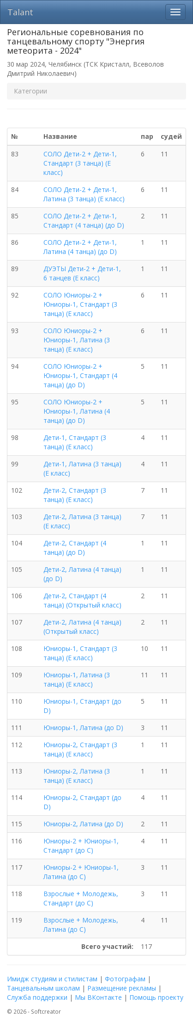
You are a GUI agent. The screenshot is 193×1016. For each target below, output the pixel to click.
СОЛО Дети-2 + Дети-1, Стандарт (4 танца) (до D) (83, 220)
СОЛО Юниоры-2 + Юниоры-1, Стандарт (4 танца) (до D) (80, 375)
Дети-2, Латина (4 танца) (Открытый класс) (82, 627)
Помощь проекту (156, 997)
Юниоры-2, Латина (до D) (83, 823)
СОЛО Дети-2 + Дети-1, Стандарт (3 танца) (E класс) (80, 163)
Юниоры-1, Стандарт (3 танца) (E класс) (80, 653)
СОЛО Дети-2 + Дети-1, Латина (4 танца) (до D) (80, 247)
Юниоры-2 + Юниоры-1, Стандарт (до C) (81, 845)
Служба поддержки (37, 997)
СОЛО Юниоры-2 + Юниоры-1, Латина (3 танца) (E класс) (76, 339)
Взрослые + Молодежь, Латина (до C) (80, 925)
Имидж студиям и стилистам (52, 978)
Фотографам (125, 978)
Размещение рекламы (121, 988)
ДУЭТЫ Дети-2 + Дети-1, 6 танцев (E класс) (82, 273)
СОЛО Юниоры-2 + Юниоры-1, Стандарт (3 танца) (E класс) (80, 304)
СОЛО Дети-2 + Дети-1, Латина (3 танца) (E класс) (84, 194)
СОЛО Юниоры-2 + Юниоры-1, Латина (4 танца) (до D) (76, 411)
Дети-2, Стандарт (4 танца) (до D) (74, 548)
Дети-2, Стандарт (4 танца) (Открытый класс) (82, 600)
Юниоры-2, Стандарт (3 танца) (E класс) (80, 749)
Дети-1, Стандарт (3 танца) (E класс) (74, 442)
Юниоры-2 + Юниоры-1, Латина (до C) (81, 872)
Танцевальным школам (43, 988)
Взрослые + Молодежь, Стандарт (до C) (80, 898)
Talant (20, 12)
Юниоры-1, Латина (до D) (83, 727)
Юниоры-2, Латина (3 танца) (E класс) (76, 776)
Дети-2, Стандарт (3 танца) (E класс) (74, 495)
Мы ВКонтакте (98, 997)
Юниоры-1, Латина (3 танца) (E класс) (76, 679)
